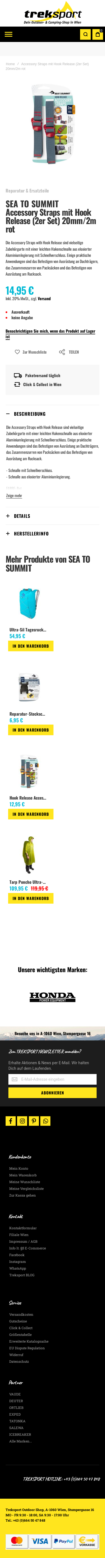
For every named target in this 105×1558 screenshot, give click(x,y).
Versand (44, 298)
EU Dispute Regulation (27, 1348)
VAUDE (15, 1394)
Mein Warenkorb (23, 1175)
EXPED (15, 1414)
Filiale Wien (19, 1234)
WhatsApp (17, 1268)
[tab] (52, 413)
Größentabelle (20, 1334)
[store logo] (52, 13)
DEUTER (16, 1401)
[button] (10, 656)
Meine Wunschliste (24, 1181)
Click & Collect (20, 1328)
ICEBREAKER (20, 1434)
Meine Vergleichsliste (26, 1188)
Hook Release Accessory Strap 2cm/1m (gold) (29, 798)
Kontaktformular (23, 1228)
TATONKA (17, 1421)
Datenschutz (19, 1361)
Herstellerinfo (31, 533)
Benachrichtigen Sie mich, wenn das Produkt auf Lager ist (50, 333)
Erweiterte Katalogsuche (28, 1341)
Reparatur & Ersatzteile (27, 190)
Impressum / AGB (23, 1241)
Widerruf (16, 1354)
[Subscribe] (52, 1092)
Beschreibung (30, 413)
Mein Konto (18, 1168)
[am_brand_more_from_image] (29, 604)
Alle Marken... (20, 1441)
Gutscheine (18, 1321)
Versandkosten (21, 1314)
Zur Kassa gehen (22, 1195)
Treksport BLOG (21, 1275)
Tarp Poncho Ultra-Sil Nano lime (29, 882)
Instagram (17, 1261)
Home (10, 64)
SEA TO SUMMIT (32, 203)
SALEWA (16, 1427)
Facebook (17, 1254)
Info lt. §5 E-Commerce (27, 1248)
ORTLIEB (16, 1407)
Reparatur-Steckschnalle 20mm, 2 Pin (29, 714)
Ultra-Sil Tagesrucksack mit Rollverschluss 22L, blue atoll (29, 629)
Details (22, 516)
